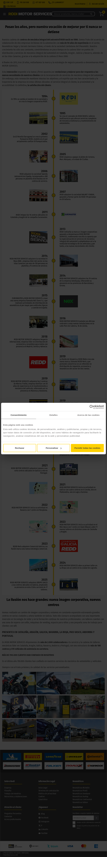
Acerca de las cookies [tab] (88, 415)
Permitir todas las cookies (87, 448)
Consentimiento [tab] (19, 415)
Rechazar (19, 448)
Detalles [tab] (53, 415)
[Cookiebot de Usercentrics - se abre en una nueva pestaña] (91, 407)
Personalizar (53, 448)
